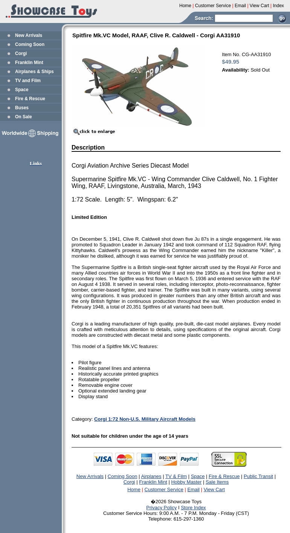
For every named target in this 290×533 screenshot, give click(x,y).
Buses (22, 107)
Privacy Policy (161, 507)
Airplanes (151, 476)
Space (21, 89)
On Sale (23, 116)
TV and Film (28, 80)
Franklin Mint (29, 62)
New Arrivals (28, 35)
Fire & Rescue (30, 98)
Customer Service (164, 489)
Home (133, 489)
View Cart (214, 489)
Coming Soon (29, 44)
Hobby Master (186, 482)
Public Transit (258, 476)
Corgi (21, 53)
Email (194, 489)
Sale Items (217, 482)
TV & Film (176, 476)
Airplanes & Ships (34, 71)
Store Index (193, 507)
